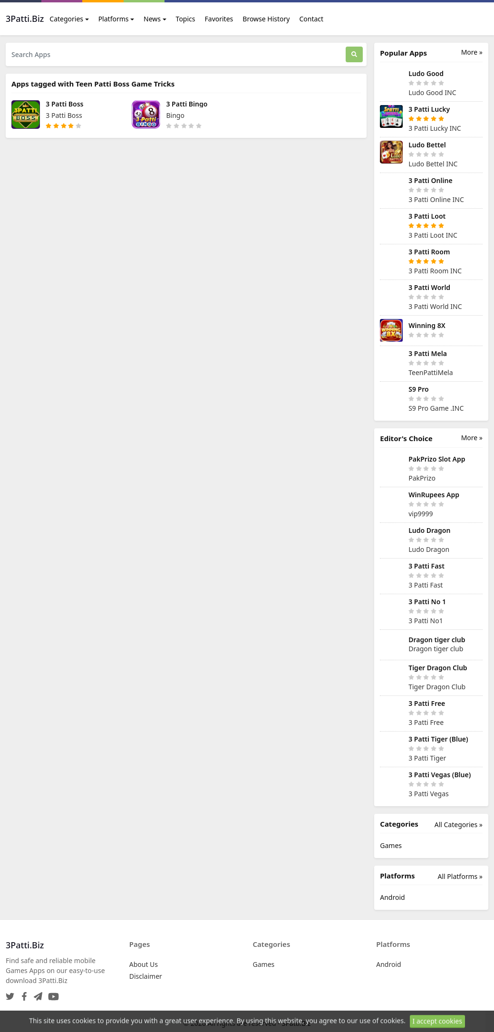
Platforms (113, 18)
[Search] (354, 54)
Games (391, 845)
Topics (185, 18)
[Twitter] (10, 993)
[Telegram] (36, 993)
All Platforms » (460, 876)
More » (472, 52)
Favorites (219, 18)
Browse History (266, 18)
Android (392, 897)
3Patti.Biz (295, 1023)
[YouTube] (51, 993)
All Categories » (459, 824)
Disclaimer (145, 976)
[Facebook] (22, 993)
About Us (143, 964)
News (152, 18)
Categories (66, 18)
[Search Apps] (176, 54)
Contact (311, 18)
